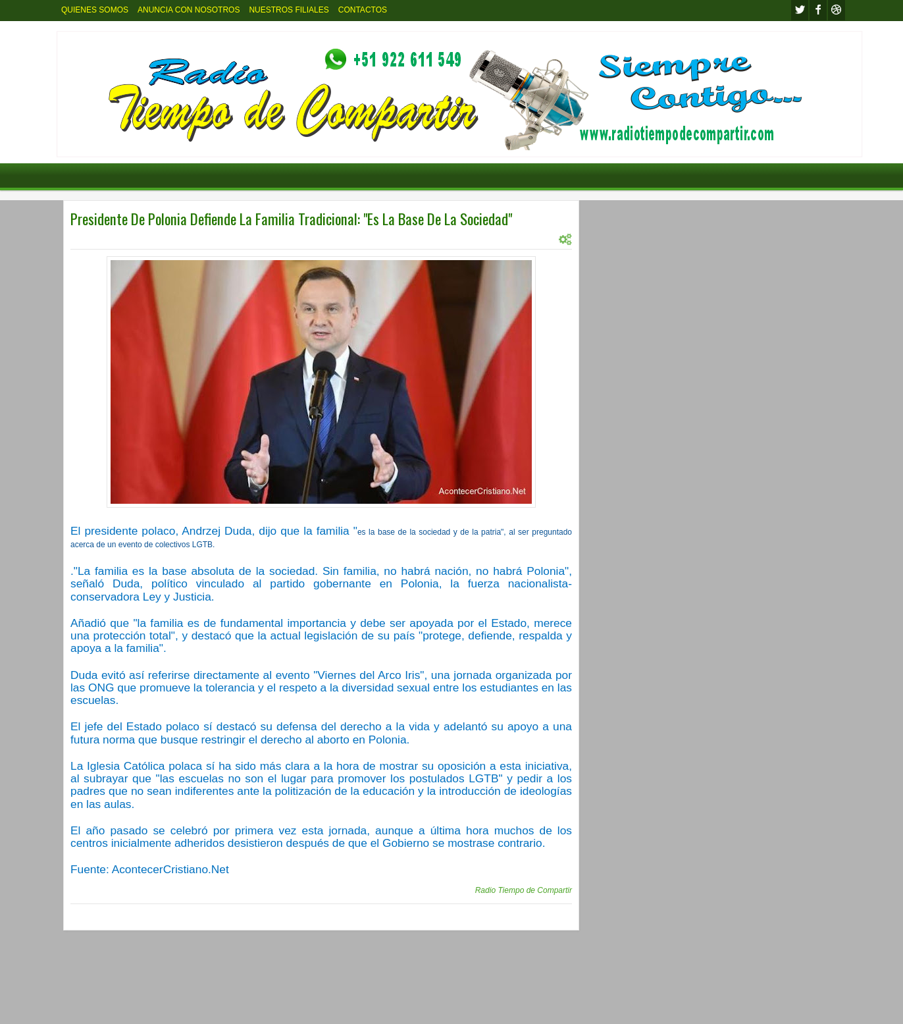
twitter (799, 10)
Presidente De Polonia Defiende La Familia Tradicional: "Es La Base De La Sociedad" (291, 218)
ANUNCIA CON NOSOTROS (189, 9)
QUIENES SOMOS (94, 9)
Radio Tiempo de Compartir (523, 890)
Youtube (836, 10)
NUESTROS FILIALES (288, 9)
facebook (818, 10)
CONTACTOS (362, 9)
